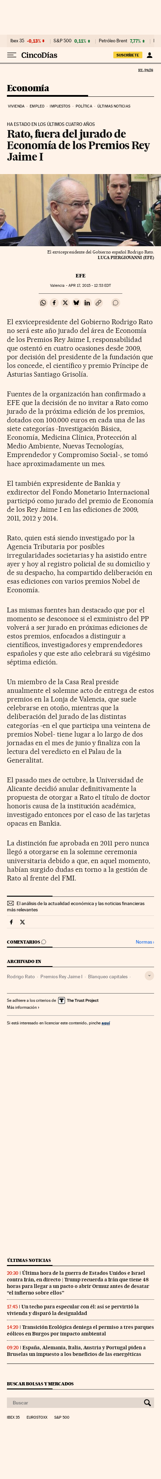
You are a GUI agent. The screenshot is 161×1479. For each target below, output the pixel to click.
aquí (106, 1022)
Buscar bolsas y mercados (40, 1383)
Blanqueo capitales (107, 976)
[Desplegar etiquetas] (149, 975)
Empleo (37, 106)
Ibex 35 (17, 40)
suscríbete (127, 55)
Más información (23, 1007)
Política (84, 106)
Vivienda (16, 106)
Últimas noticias (113, 106)
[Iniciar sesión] (149, 55)
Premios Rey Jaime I (61, 976)
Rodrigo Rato (21, 976)
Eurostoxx (37, 1418)
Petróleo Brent (113, 40)
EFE (81, 276)
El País (145, 70)
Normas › (145, 942)
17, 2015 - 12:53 (89, 285)
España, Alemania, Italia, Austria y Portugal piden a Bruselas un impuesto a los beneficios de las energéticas (76, 1350)
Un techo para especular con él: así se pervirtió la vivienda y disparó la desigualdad (73, 1310)
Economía (28, 88)
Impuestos (60, 106)
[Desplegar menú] (12, 55)
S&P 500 (63, 40)
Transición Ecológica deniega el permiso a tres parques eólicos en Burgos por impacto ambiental (80, 1330)
